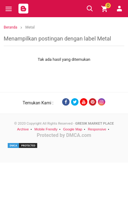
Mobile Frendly (46, 129)
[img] (104, 9)
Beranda (10, 27)
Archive (23, 129)
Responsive (97, 129)
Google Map (72, 129)
